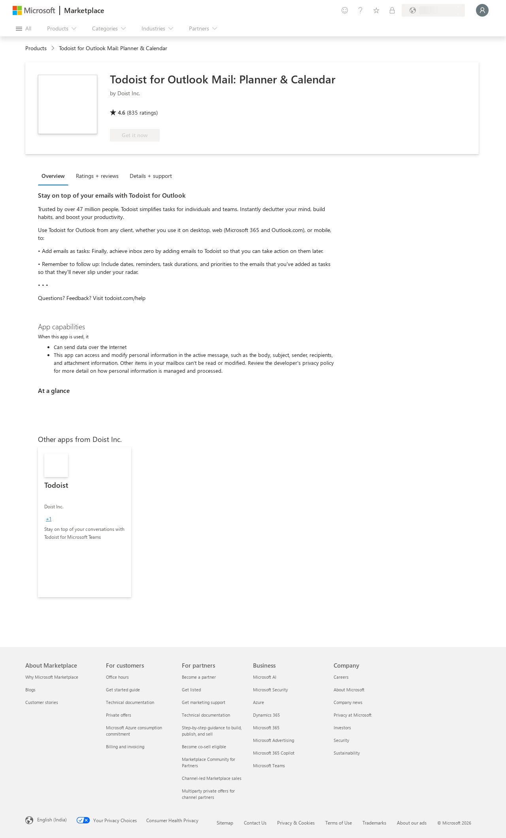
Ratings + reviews (97, 175)
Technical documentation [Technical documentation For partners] (206, 715)
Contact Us (255, 822)
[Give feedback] (344, 10)
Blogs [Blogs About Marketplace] (30, 690)
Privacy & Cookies (296, 822)
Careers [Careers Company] (341, 677)
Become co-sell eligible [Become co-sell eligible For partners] (204, 746)
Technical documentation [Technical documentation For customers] (130, 702)
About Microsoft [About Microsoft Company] (349, 690)
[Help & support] (360, 10)
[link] (84, 522)
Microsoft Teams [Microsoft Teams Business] (269, 765)
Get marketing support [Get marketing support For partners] (203, 702)
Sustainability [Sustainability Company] (347, 753)
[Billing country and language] (433, 10)
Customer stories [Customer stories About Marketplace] (41, 702)
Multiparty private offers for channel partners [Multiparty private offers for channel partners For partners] (208, 794)
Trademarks (374, 822)
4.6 (121, 112)
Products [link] (36, 48)
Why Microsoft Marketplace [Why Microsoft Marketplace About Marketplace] (51, 677)
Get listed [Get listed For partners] (191, 690)
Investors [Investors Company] (342, 727)
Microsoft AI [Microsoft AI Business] (264, 677)
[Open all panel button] (23, 28)
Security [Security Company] (341, 740)
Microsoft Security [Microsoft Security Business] (270, 690)
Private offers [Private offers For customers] (118, 715)
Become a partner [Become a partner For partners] (199, 677)
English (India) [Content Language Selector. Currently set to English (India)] (52, 819)
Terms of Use (338, 822)
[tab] (55, 175)
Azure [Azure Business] (258, 702)
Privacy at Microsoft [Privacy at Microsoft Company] (353, 715)
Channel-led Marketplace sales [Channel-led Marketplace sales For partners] (212, 778)
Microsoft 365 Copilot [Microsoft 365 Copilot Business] (274, 753)
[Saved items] (376, 10)
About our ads (412, 822)
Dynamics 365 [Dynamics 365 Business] (266, 715)
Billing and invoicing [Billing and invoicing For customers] (125, 746)
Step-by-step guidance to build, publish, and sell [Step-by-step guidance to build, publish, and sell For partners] (212, 731)
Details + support (151, 175)
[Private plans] (392, 10)
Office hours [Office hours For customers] (117, 677)
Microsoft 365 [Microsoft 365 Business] (266, 727)
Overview (53, 175)
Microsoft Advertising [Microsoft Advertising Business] (273, 740)
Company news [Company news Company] (348, 702)
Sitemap (225, 822)
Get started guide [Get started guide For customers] (123, 690)
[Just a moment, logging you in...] (482, 10)
